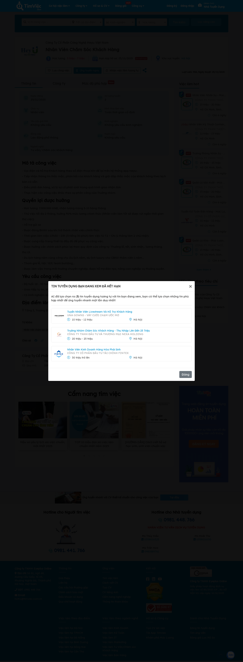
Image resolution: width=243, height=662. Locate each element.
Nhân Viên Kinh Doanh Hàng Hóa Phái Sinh (94, 349)
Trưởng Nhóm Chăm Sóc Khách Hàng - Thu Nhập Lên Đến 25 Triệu (108, 330)
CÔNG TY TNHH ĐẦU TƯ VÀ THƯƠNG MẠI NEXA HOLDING (105, 334)
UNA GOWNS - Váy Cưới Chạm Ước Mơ (93, 315)
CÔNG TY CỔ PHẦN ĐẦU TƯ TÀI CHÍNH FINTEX (98, 353)
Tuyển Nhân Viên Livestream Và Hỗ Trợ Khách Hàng (99, 311)
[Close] (190, 286)
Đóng (185, 374)
